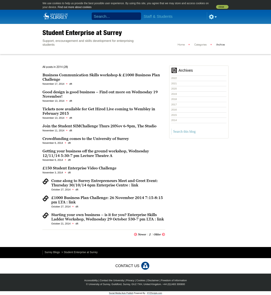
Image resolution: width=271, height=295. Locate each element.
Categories (200, 44)
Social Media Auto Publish (121, 293)
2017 (174, 104)
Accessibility (91, 280)
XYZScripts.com (154, 293)
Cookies (140, 280)
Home (181, 44)
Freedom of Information (174, 280)
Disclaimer (153, 280)
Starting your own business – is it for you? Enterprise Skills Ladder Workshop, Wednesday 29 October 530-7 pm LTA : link (107, 217)
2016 (174, 109)
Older (159, 234)
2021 (174, 83)
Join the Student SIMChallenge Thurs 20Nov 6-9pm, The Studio (99, 126)
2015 (174, 115)
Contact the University (112, 280)
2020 (174, 88)
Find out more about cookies (74, 7)
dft (70, 83)
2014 (174, 120)
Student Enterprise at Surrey (82, 32)
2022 (174, 78)
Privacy (130, 280)
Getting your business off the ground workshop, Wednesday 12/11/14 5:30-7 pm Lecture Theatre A (95, 153)
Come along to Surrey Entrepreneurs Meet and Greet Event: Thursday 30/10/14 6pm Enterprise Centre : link (104, 183)
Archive (220, 44)
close (221, 7)
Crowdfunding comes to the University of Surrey (85, 139)
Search (135, 16)
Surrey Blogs (52, 252)
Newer (140, 234)
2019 (174, 94)
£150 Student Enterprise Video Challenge (79, 168)
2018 (174, 99)
